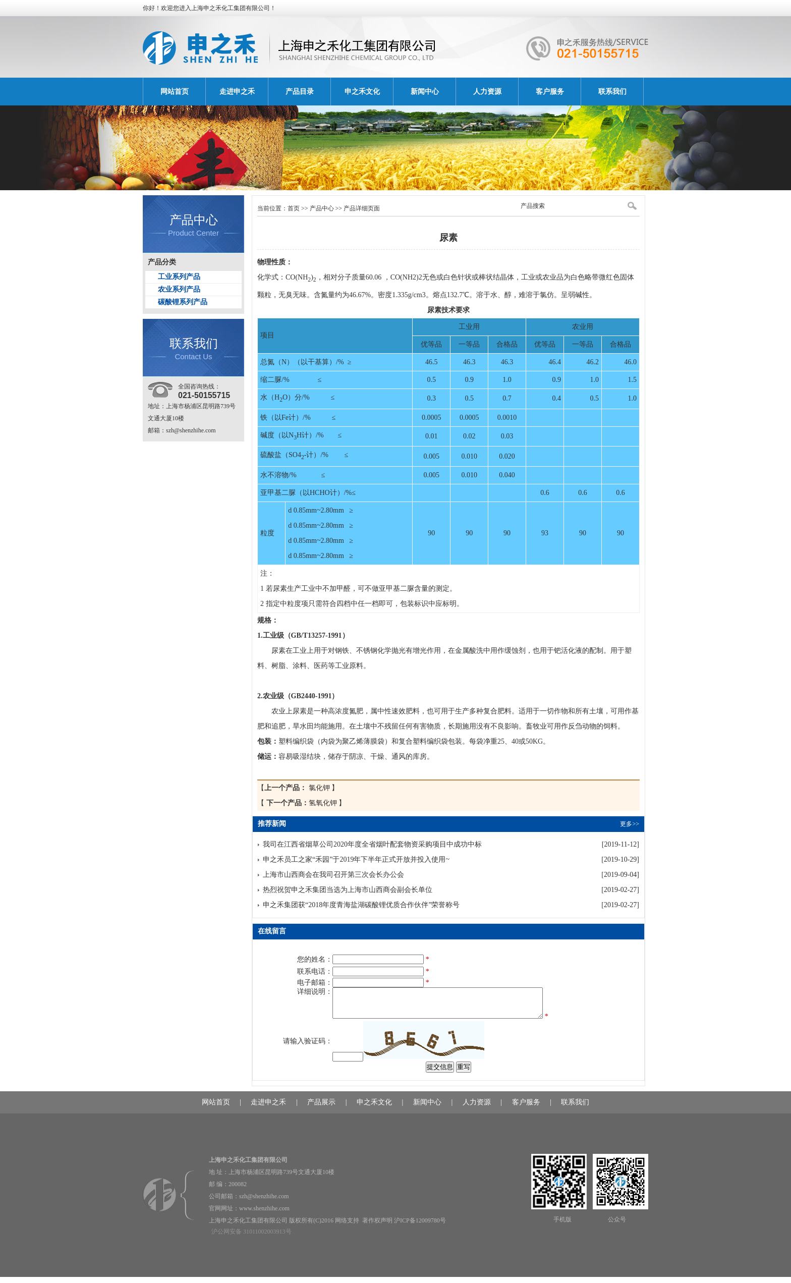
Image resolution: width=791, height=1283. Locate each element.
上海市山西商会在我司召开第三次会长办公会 (333, 874)
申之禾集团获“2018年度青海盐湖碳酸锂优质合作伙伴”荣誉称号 (361, 905)
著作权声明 (377, 1226)
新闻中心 (425, 91)
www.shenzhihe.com (264, 1214)
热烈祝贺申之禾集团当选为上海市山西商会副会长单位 (347, 890)
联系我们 (612, 91)
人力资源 (487, 91)
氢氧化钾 (301, 803)
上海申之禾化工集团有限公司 (230, 8)
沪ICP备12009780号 (420, 1226)
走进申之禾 (237, 91)
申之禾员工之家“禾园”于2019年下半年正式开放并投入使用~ (356, 859)
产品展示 (321, 1108)
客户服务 (550, 91)
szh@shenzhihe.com (191, 430)
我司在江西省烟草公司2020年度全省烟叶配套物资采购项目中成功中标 (372, 844)
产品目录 (300, 91)
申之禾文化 (362, 91)
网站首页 (174, 91)
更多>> (629, 823)
